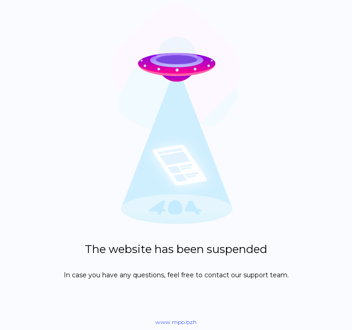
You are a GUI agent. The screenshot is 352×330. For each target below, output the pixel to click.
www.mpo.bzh (176, 322)
